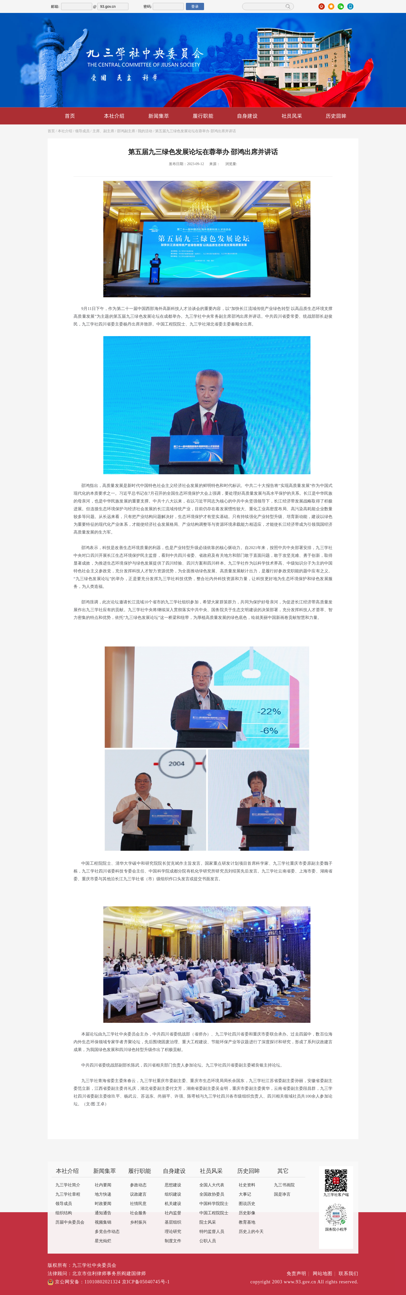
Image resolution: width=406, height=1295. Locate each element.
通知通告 (103, 1213)
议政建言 (138, 1194)
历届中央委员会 (69, 1222)
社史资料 (247, 1185)
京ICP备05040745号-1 (146, 1282)
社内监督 (173, 1213)
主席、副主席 (103, 131)
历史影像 (247, 1213)
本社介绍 (114, 115)
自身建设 (247, 115)
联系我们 (348, 1273)
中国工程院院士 (213, 1213)
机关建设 (173, 1204)
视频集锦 (103, 1222)
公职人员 (207, 1241)
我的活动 (145, 131)
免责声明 (299, 1273)
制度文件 (173, 1241)
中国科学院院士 (213, 1204)
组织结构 (63, 1213)
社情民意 (138, 1204)
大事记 (245, 1194)
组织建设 (173, 1194)
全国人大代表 (211, 1185)
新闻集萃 (158, 115)
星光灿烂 (103, 1241)
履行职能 (203, 115)
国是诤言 (282, 1194)
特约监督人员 (211, 1232)
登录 (195, 6)
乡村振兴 (138, 1222)
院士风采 (207, 1222)
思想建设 (173, 1185)
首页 (70, 115)
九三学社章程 (67, 1194)
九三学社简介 (67, 1185)
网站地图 (325, 1273)
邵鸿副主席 (126, 131)
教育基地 (247, 1222)
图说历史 (247, 1204)
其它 (283, 1171)
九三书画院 (284, 1185)
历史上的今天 (251, 1232)
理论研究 (173, 1232)
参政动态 (138, 1185)
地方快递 (103, 1194)
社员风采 (291, 115)
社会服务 (138, 1213)
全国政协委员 (211, 1194)
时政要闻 (103, 1204)
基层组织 (173, 1222)
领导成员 (82, 131)
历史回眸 (336, 115)
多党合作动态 (107, 1232)
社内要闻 (103, 1185)
